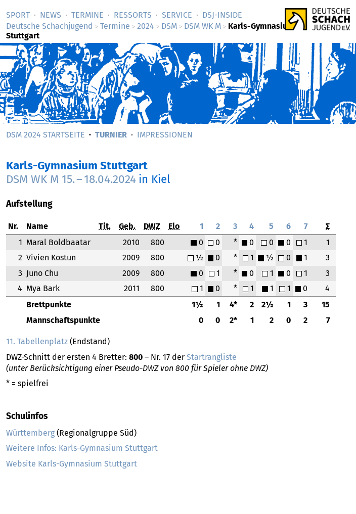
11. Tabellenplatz (37, 341)
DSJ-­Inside (222, 15)
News (50, 15)
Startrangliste (212, 357)
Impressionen (165, 134)
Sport (18, 15)
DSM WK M (202, 26)
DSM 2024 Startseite (45, 134)
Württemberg (30, 433)
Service (177, 15)
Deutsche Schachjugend (49, 26)
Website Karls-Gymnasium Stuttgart (71, 464)
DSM (169, 26)
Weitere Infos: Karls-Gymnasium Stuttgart (82, 448)
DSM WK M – (71, 179)
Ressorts (133, 15)
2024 (145, 26)
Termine (87, 15)
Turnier (111, 134)
